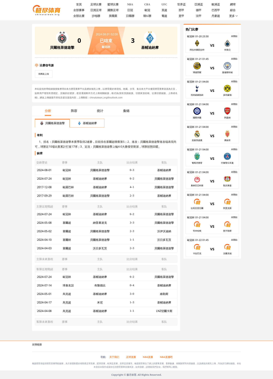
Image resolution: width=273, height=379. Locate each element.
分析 (48, 111)
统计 (100, 111)
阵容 (74, 111)
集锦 (126, 111)
